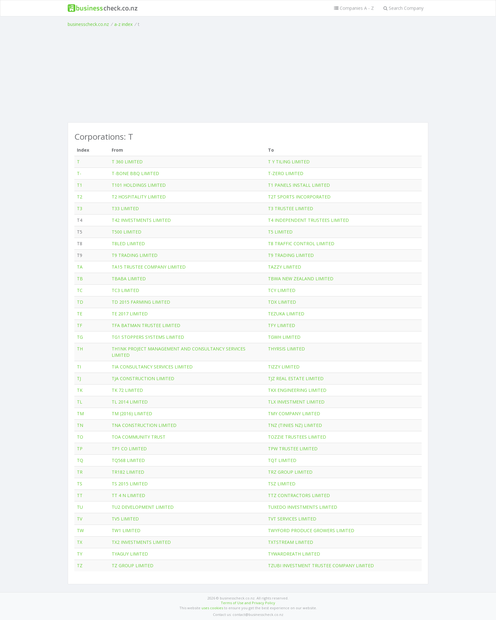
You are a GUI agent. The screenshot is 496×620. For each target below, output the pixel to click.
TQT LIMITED (282, 460)
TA (80, 267)
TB (80, 279)
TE (79, 314)
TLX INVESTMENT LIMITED (296, 402)
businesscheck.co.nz (88, 24)
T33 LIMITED (125, 208)
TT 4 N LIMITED (128, 495)
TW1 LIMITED (126, 530)
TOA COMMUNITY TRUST (138, 437)
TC (80, 290)
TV (79, 519)
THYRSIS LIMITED (286, 349)
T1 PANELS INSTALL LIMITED (299, 185)
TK (80, 390)
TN (80, 425)
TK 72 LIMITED (127, 390)
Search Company (403, 8)
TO (80, 437)
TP (80, 449)
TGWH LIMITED (284, 337)
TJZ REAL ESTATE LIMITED (296, 378)
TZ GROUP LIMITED (132, 565)
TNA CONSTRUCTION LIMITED (144, 425)
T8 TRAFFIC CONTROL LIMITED (301, 243)
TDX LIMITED (282, 302)
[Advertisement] (248, 75)
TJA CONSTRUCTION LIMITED (143, 378)
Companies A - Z (354, 8)
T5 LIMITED (280, 232)
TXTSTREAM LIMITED (290, 542)
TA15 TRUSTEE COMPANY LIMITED (149, 267)
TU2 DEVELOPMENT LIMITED (143, 507)
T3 (79, 208)
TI (79, 367)
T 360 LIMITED (127, 162)
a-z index (123, 24)
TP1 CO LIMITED (129, 449)
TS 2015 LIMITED (130, 484)
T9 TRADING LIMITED (135, 255)
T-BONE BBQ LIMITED (135, 173)
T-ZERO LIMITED (285, 173)
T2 (79, 197)
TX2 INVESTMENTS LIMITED (141, 542)
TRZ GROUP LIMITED (290, 472)
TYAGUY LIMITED (130, 554)
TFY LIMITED (281, 325)
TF (79, 325)
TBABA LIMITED (129, 279)
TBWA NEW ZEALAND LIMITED (300, 279)
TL (79, 402)
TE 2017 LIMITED (130, 314)
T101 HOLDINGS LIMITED (139, 185)
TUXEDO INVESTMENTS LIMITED (302, 507)
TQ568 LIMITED (128, 460)
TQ (80, 460)
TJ (79, 378)
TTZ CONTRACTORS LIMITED (299, 495)
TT (80, 495)
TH (80, 349)
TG (80, 337)
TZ (80, 565)
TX (79, 542)
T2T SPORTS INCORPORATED (299, 197)
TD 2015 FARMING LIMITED (141, 302)
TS (79, 484)
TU (80, 507)
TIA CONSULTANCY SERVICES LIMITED (152, 367)
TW (80, 530)
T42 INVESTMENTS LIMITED (141, 220)
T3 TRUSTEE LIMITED (290, 208)
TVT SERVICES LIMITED (292, 519)
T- (79, 173)
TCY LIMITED (281, 290)
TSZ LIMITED (281, 484)
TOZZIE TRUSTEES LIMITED (297, 437)
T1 (79, 185)
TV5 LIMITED (125, 519)
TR (80, 472)
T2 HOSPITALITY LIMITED (139, 197)
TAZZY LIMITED (284, 267)
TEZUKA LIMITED (286, 314)
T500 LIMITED (126, 232)
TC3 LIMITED (125, 290)
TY (79, 554)
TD (80, 302)
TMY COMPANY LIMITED (294, 413)
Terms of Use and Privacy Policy (248, 602)
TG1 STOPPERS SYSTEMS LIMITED (148, 337)
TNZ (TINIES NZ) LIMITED (295, 425)
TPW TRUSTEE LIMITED (293, 449)
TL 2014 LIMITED (130, 402)
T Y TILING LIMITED (289, 162)
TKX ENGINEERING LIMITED (297, 390)
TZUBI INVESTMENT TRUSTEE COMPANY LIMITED (321, 565)
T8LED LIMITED (128, 243)
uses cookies (212, 607)
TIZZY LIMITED (284, 367)
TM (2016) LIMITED (132, 413)
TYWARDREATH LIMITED (294, 554)
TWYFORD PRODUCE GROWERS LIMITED (311, 530)
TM (80, 413)
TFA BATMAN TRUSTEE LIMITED (146, 325)
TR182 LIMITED (128, 472)
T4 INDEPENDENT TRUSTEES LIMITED (308, 220)
